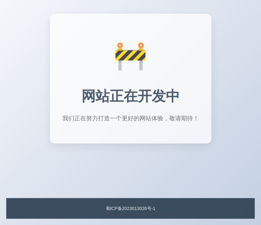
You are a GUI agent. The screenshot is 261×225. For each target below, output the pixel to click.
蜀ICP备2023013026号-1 (130, 208)
